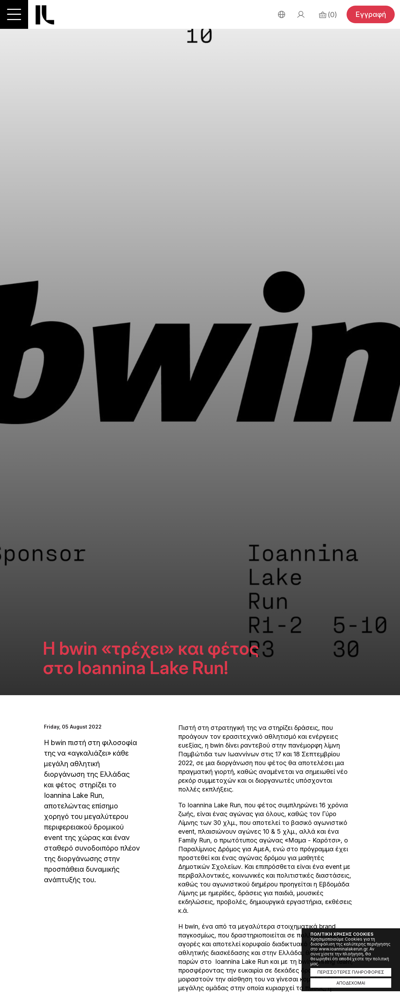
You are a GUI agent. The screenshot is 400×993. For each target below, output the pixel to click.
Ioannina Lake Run (44, 15)
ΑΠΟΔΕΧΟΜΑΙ (350, 983)
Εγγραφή (370, 14)
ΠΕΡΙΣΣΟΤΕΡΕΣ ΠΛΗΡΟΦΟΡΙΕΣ (350, 972)
